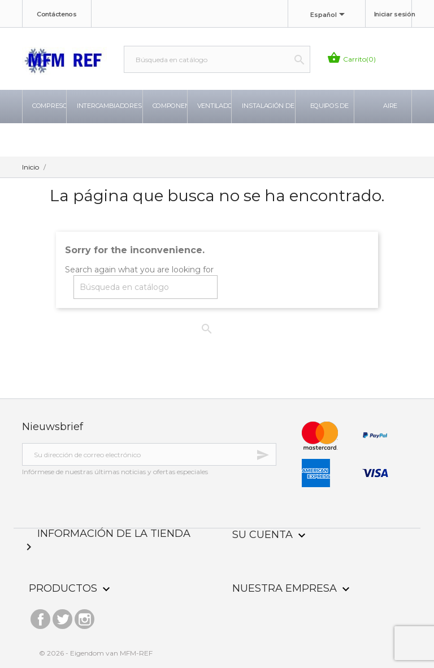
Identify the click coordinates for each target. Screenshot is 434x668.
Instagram (84, 616)
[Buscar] (217, 59)
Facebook (40, 616)
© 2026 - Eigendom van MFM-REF (96, 653)
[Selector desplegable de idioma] (329, 15)
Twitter (62, 616)
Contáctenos (57, 14)
